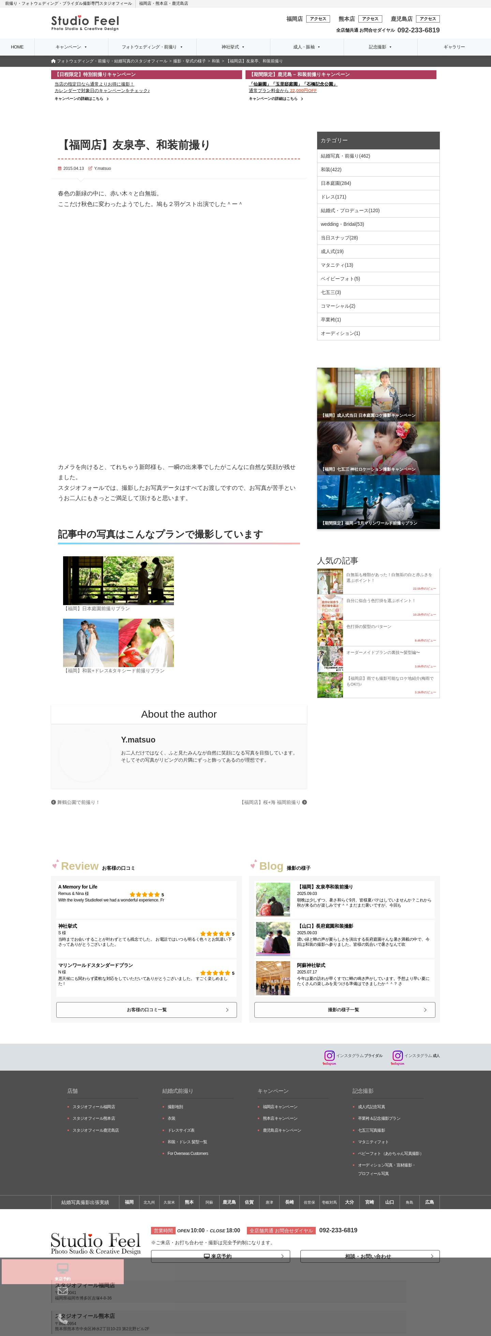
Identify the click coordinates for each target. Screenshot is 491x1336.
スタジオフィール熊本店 (94, 1119)
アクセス (318, 18)
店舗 (73, 1092)
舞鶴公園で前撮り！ (75, 802)
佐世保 (309, 1204)
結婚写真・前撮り (345, 156)
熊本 (189, 1203)
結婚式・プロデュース (350, 210)
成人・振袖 (307, 47)
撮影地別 (175, 1108)
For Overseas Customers (188, 1155)
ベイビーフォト (340, 278)
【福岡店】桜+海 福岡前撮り (273, 802)
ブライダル (348, 1057)
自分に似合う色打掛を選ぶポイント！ (381, 600)
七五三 (331, 292)
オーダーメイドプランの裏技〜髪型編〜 (383, 652)
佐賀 (249, 1203)
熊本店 (161, 3)
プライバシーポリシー (245, 1320)
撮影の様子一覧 (343, 1009)
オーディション (340, 333)
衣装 (172, 1119)
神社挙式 (233, 47)
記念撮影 (380, 47)
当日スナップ (339, 237)
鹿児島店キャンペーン (282, 1131)
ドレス (333, 197)
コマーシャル (338, 306)
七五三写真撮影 (371, 1131)
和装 (331, 169)
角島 (409, 1204)
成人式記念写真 (371, 1108)
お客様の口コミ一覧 (146, 1009)
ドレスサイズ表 (181, 1131)
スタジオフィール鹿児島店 (96, 1131)
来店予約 (217, 1258)
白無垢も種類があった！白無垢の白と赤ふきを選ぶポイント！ (389, 577)
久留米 (169, 1204)
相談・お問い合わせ (366, 1258)
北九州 (149, 1204)
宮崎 (369, 1203)
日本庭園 (336, 183)
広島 (429, 1203)
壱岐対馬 (329, 1204)
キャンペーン (71, 47)
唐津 (269, 1204)
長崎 (289, 1203)
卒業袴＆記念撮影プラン (379, 1119)
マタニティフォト (373, 1143)
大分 (349, 1203)
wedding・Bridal (342, 224)
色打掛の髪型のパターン (368, 626)
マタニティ (337, 265)
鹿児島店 (180, 3)
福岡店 (145, 3)
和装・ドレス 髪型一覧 (187, 1143)
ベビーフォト (390, 1155)
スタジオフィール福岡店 (94, 1108)
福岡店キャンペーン (280, 1108)
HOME (17, 46)
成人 (414, 1057)
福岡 (129, 1203)
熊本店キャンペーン (280, 1119)
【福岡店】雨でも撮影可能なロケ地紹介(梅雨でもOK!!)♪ (390, 681)
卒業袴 (331, 319)
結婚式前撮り (180, 1092)
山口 (389, 1203)
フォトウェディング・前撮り (152, 47)
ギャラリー (454, 46)
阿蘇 (209, 1204)
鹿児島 (229, 1203)
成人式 (332, 251)
